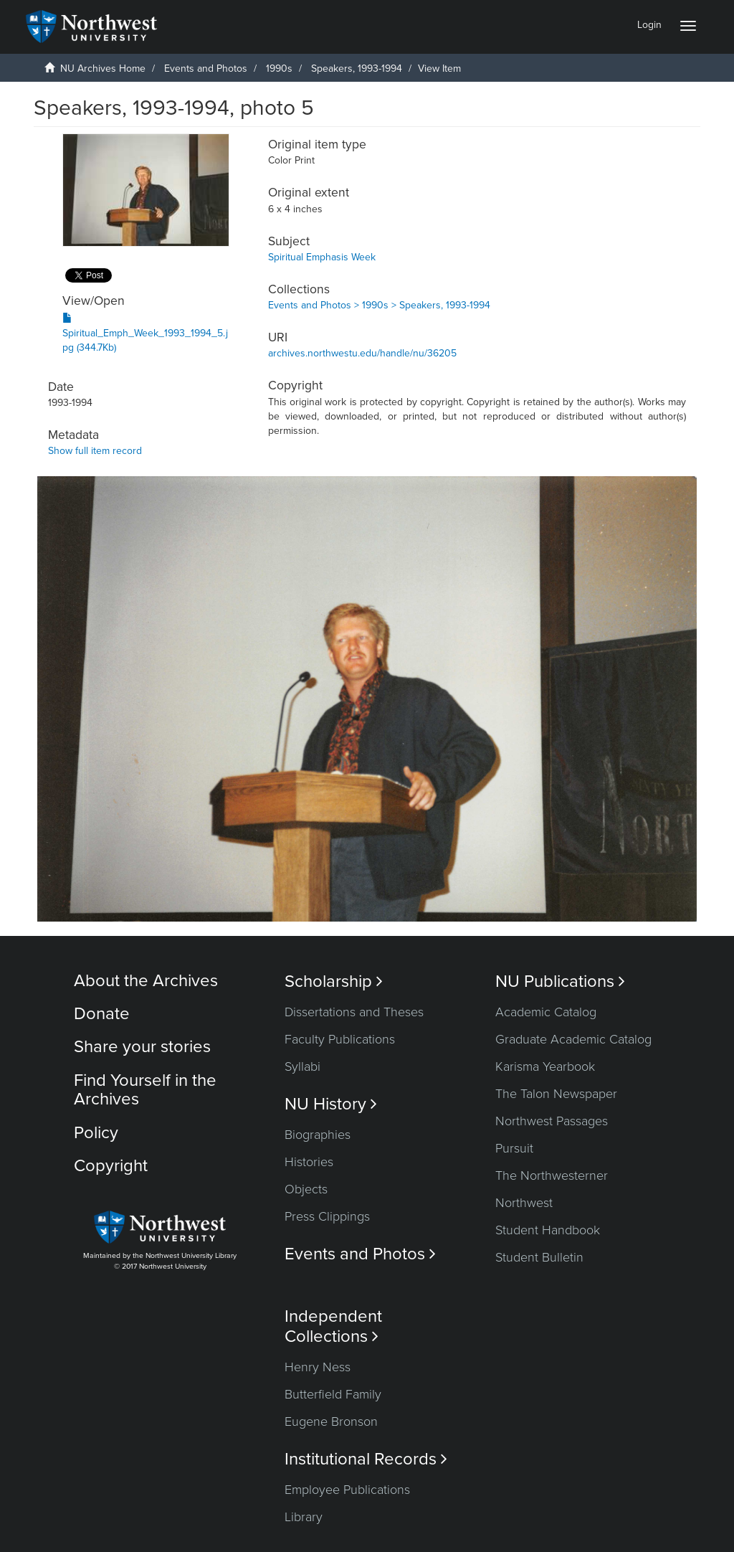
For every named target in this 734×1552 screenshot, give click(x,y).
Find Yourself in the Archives (145, 1089)
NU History (331, 1104)
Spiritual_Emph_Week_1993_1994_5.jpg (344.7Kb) (145, 333)
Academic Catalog (545, 1012)
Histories (309, 1162)
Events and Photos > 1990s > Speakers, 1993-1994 (379, 305)
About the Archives (146, 980)
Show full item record (95, 451)
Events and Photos (205, 68)
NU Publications (560, 981)
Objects (306, 1189)
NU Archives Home (103, 68)
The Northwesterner (551, 1175)
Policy (96, 1132)
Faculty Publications (340, 1039)
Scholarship (334, 981)
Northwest (524, 1203)
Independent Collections (333, 1326)
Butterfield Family (333, 1394)
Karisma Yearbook (545, 1066)
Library (304, 1517)
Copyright (111, 1165)
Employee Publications (347, 1489)
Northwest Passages (551, 1121)
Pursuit (514, 1148)
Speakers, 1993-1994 (356, 68)
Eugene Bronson (331, 1421)
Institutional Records (366, 1459)
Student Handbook (547, 1230)
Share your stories (142, 1046)
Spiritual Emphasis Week (322, 257)
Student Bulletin (539, 1257)
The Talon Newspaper (556, 1094)
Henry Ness (318, 1367)
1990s (279, 68)
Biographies (318, 1134)
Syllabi (302, 1066)
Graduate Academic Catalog (573, 1039)
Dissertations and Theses (354, 1012)
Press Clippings (327, 1216)
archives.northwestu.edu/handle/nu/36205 (362, 353)
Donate (102, 1013)
